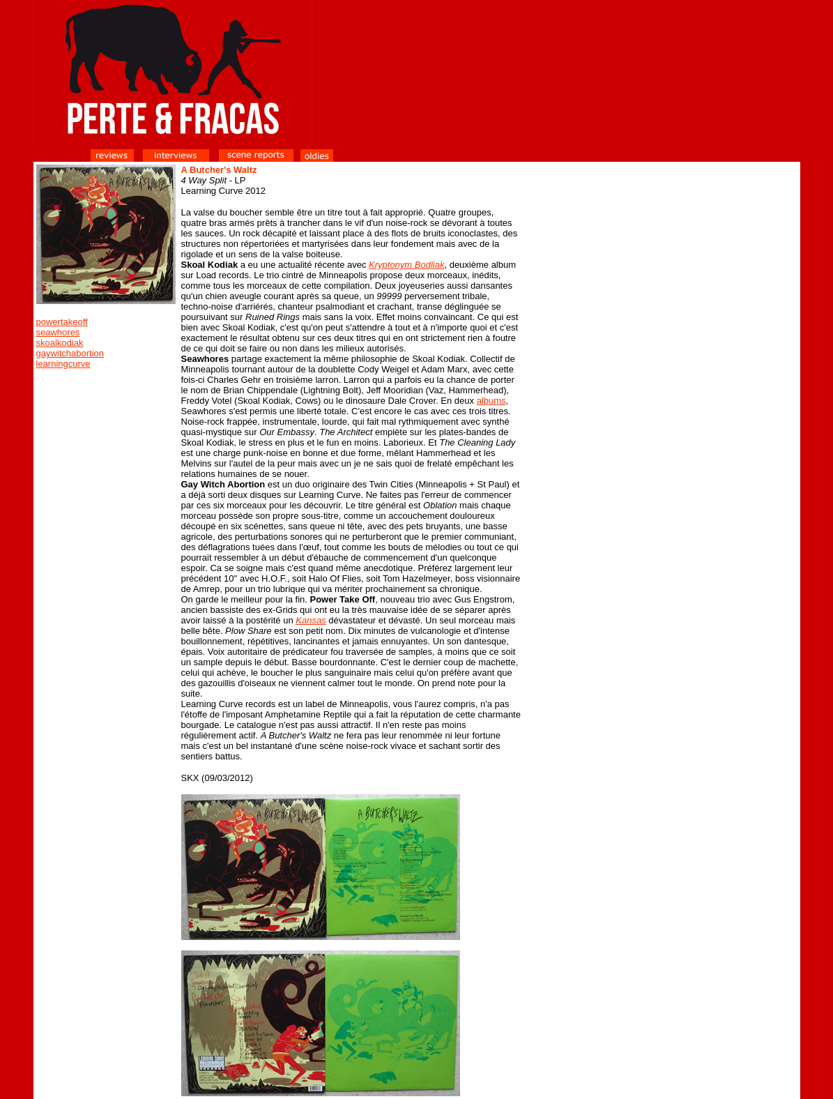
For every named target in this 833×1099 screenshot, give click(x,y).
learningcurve (63, 363)
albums (491, 400)
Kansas (311, 620)
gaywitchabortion (70, 353)
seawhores (58, 332)
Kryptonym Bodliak (406, 264)
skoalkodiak (60, 343)
